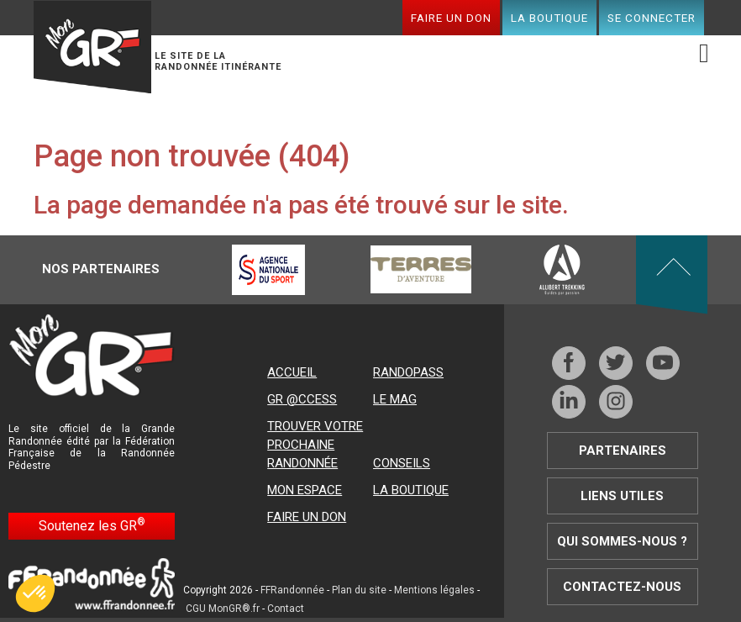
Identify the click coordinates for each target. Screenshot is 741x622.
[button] (35, 593)
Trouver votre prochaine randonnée (315, 445)
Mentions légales (434, 590)
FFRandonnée (292, 590)
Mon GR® (92, 47)
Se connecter (651, 17)
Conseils (401, 463)
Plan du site (359, 590)
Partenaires (622, 450)
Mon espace (304, 490)
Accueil (292, 372)
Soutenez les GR (92, 525)
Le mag (395, 399)
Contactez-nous (622, 586)
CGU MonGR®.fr (223, 608)
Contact (285, 608)
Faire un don (451, 17)
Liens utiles (622, 495)
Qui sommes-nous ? (622, 541)
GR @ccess (302, 399)
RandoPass (408, 372)
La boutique (549, 17)
